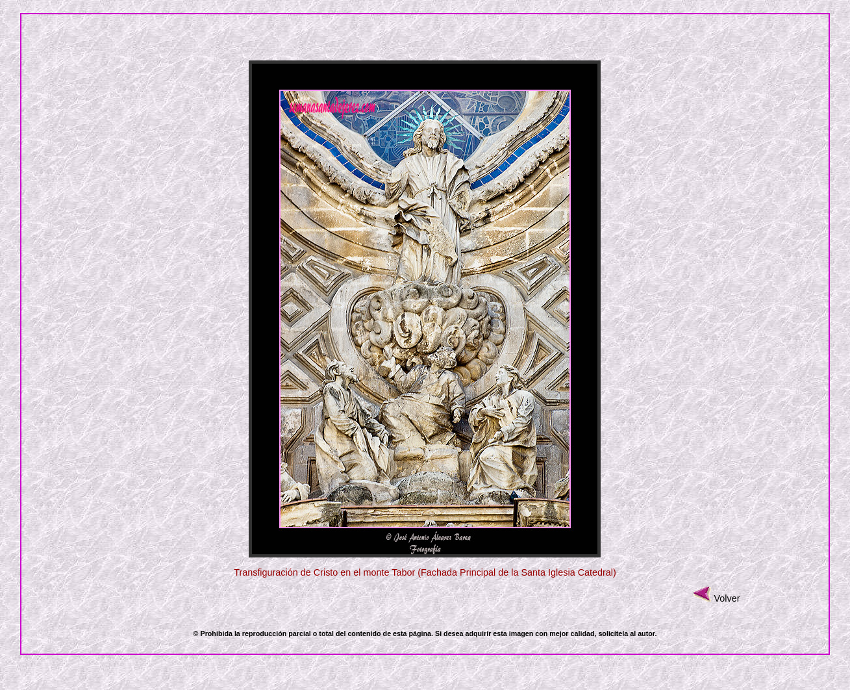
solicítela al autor (626, 633)
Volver (727, 598)
